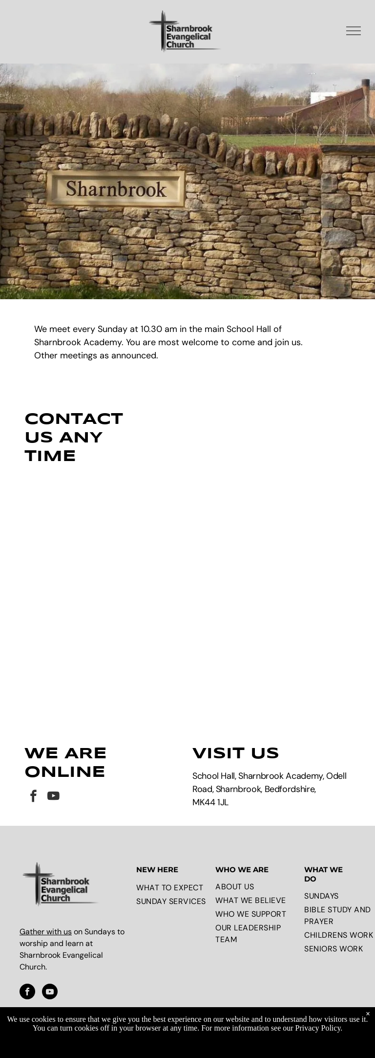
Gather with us (46, 920)
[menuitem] (173, 876)
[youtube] (53, 785)
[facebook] (33, 785)
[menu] (353, 31)
